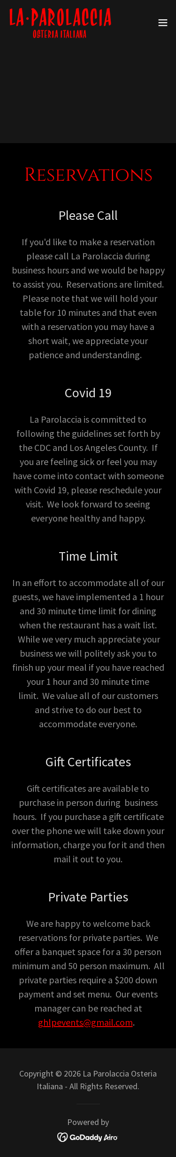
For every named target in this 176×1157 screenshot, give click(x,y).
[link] (60, 22)
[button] (162, 22)
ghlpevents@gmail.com (85, 1022)
